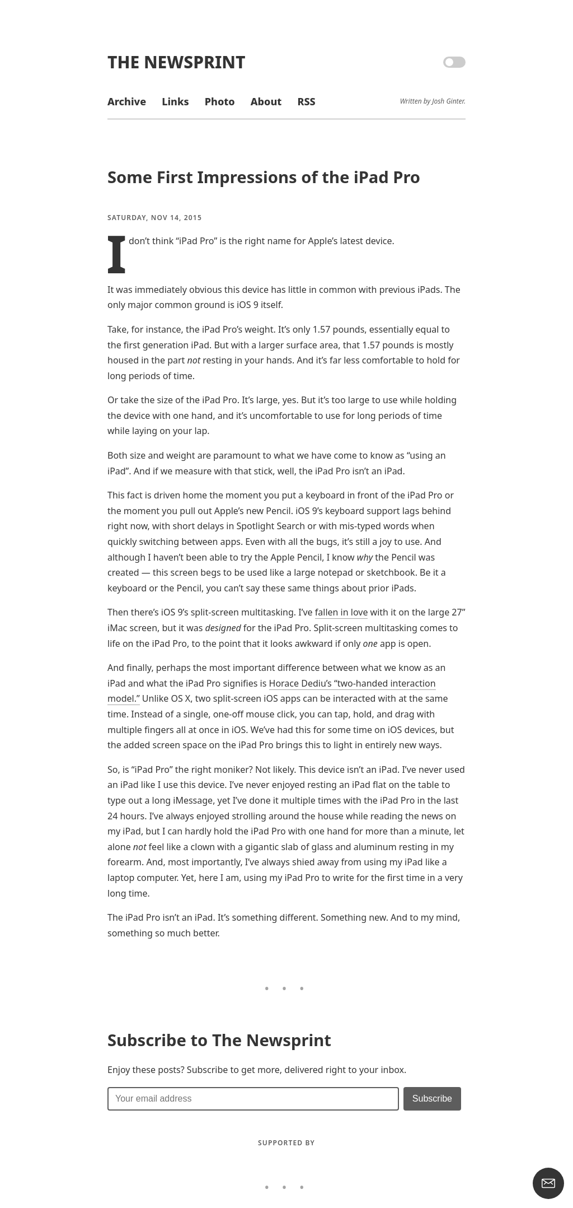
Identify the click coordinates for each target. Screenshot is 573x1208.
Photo (220, 101)
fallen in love (341, 612)
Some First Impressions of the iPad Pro (263, 177)
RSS (306, 101)
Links (175, 101)
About (266, 101)
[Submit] (432, 1099)
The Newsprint (176, 61)
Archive (126, 101)
